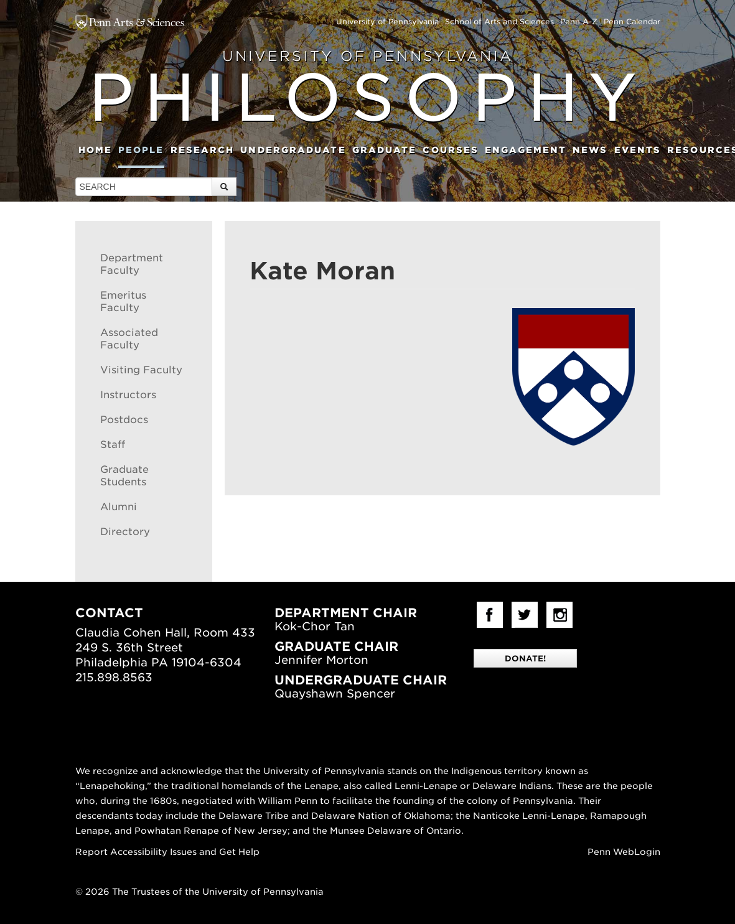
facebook (490, 615)
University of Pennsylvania (387, 21)
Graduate (384, 150)
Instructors (128, 395)
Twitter (525, 615)
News (590, 150)
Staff (112, 444)
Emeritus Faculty (123, 301)
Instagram (559, 615)
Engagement (525, 150)
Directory (125, 532)
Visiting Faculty (141, 370)
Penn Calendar (632, 21)
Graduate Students (124, 476)
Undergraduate (292, 150)
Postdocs (124, 420)
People (141, 150)
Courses (451, 150)
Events (638, 150)
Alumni (118, 507)
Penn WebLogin (624, 852)
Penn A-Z (578, 21)
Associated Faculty (129, 339)
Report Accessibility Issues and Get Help (167, 852)
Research (203, 150)
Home (95, 150)
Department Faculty (131, 264)
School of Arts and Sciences (499, 21)
